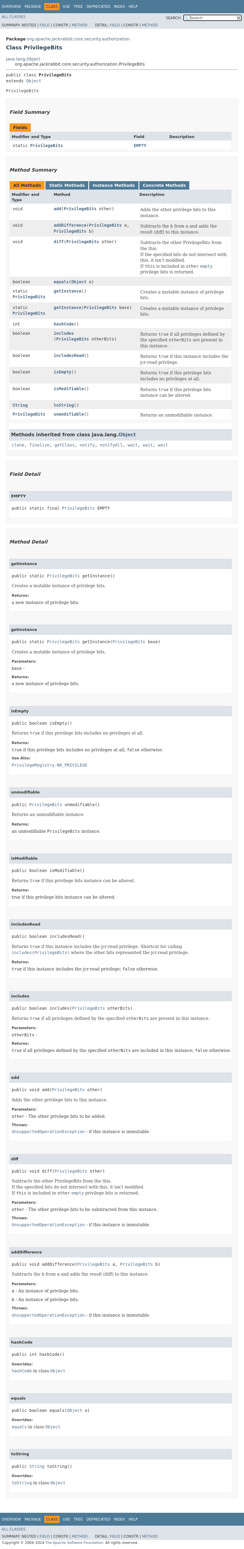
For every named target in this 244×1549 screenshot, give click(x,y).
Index (119, 6)
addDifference (70, 225)
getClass (64, 445)
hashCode (64, 324)
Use (66, 6)
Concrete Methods (164, 185)
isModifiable (69, 388)
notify (87, 445)
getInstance (68, 291)
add (57, 208)
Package (33, 6)
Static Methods (67, 185)
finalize (39, 445)
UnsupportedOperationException (48, 1131)
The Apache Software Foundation (74, 1543)
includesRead (69, 355)
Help (133, 6)
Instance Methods (114, 185)
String (20, 405)
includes (64, 333)
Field (44, 25)
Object (33, 80)
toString (64, 405)
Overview (11, 6)
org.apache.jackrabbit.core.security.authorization (78, 39)
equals (61, 281)
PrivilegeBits (46, 145)
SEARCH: (174, 18)
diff (59, 241)
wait (133, 445)
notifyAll (111, 445)
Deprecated (98, 6)
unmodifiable (69, 414)
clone (18, 445)
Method (80, 25)
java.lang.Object (23, 59)
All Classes (13, 17)
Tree (78, 6)
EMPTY (140, 145)
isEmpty (62, 372)
